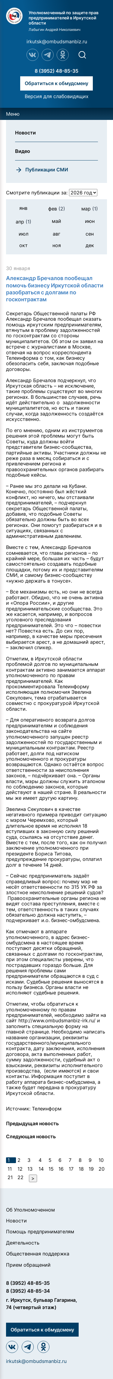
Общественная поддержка (37, 1254)
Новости (16, 1221)
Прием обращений (28, 1265)
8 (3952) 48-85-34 (28, 1291)
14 (41, 1169)
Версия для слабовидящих (57, 96)
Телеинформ (46, 1109)
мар (89, 209)
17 (71, 1169)
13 (30, 1169)
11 (10, 1169)
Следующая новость (31, 1136)
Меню (13, 114)
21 (10, 1177)
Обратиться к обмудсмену (56, 83)
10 (101, 1160)
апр (23, 222)
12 (20, 1169)
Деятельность (22, 1243)
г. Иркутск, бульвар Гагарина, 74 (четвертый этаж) (41, 1303)
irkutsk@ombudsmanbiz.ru (57, 41)
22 (20, 1177)
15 (51, 1169)
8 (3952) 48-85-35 (56, 71)
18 (81, 1169)
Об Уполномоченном (30, 1210)
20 (102, 1169)
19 (91, 1169)
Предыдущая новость (32, 1123)
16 (61, 1169)
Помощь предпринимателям (40, 1232)
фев (56, 209)
